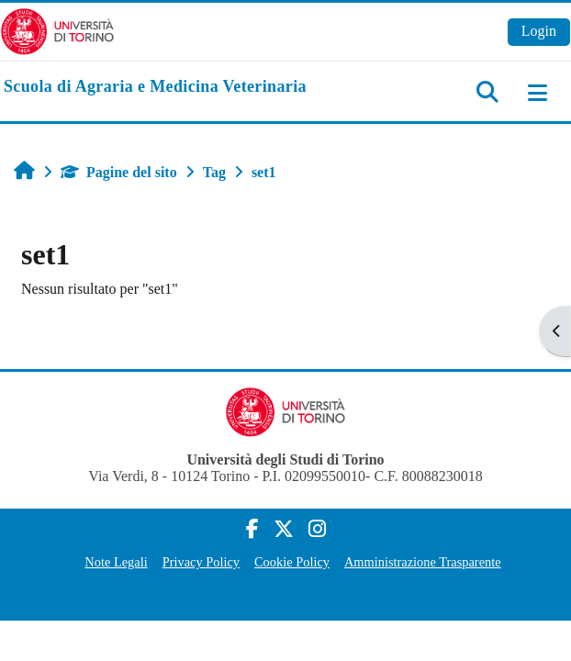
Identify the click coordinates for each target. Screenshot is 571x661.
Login (538, 31)
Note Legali (115, 562)
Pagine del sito (119, 172)
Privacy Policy (201, 562)
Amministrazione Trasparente (422, 562)
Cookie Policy (292, 562)
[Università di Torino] (57, 30)
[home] (155, 87)
